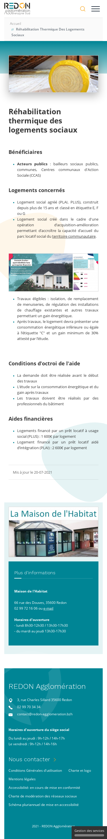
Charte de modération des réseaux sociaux (43, 796)
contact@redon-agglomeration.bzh (44, 714)
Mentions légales (22, 779)
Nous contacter (29, 759)
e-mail (48, 608)
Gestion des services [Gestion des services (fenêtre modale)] (89, 832)
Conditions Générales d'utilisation (35, 770)
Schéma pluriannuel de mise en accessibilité (44, 804)
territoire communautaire (74, 236)
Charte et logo (79, 770)
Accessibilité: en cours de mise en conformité (44, 787)
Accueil (15, 23)
